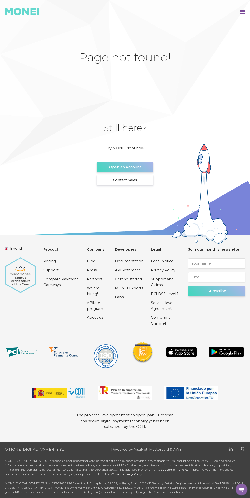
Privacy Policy (163, 270)
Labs (119, 297)
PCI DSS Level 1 (164, 294)
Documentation (129, 261)
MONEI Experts (129, 288)
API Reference (128, 270)
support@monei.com (176, 469)
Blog (91, 261)
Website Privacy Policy (126, 474)
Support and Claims (162, 282)
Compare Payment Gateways (60, 282)
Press (92, 270)
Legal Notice (162, 261)
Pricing (49, 261)
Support (51, 270)
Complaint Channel (160, 320)
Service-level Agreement (162, 306)
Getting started (128, 279)
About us (95, 317)
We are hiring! (93, 291)
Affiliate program (95, 306)
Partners (94, 279)
